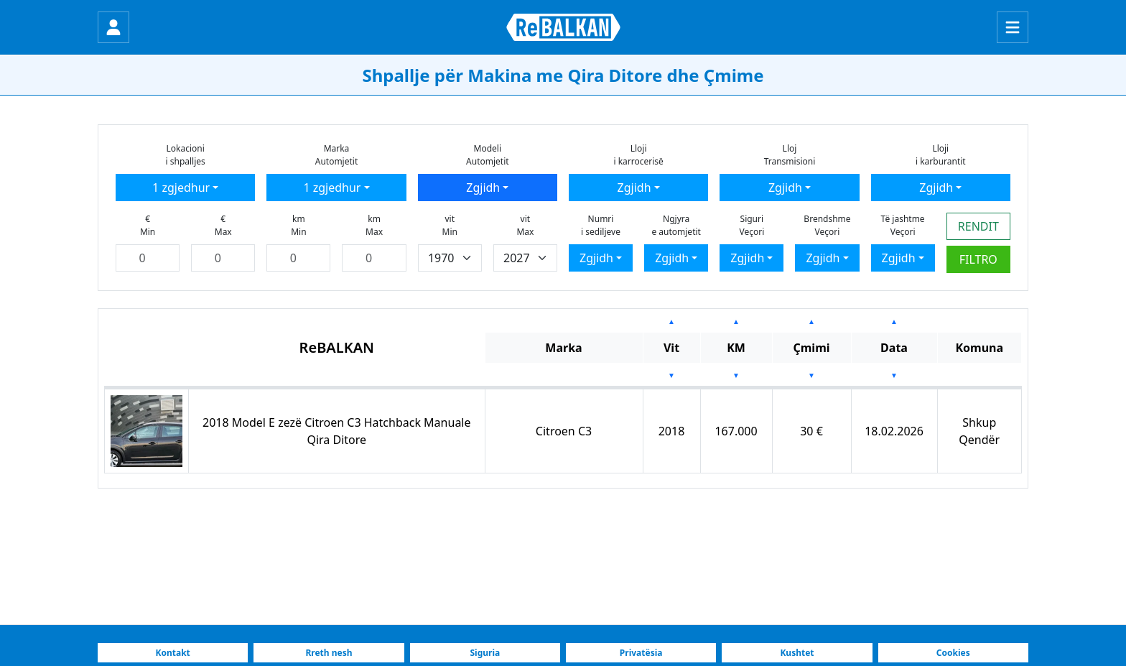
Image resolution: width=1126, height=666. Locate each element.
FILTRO (978, 259)
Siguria (485, 653)
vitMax (525, 225)
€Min (147, 225)
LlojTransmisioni (790, 154)
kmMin (298, 225)
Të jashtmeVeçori (903, 225)
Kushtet (797, 653)
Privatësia (641, 653)
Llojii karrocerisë (638, 154)
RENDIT (978, 226)
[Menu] (1012, 27)
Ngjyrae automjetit (675, 225)
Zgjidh (483, 187)
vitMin (449, 225)
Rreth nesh (328, 653)
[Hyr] (113, 27)
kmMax (374, 225)
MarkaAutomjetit (336, 154)
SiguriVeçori (751, 225)
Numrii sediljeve (600, 225)
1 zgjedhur (181, 187)
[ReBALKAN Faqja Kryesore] (563, 27)
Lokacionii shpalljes (185, 154)
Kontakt (173, 653)
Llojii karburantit (941, 154)
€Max (223, 225)
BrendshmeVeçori (827, 225)
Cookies (953, 653)
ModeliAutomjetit (487, 154)
